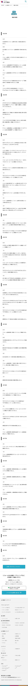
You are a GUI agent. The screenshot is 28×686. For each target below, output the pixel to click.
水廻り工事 (17, 618)
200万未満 (4, 627)
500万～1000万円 (6, 625)
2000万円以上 (5, 622)
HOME (2, 5)
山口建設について (9, 5)
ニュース (3, 648)
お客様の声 (17, 648)
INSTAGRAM (5, 668)
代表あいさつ (18, 633)
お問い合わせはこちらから (13, 566)
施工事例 (3, 615)
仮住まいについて (18, 609)
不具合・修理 (17, 655)
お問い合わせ (4, 655)
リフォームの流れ (5, 609)
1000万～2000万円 (19, 622)
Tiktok (3, 670)
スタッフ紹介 (4, 640)
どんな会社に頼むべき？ (20, 607)
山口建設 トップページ (6, 600)
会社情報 (4, 633)
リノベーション (5, 618)
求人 (16, 642)
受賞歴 (3, 638)
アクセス (3, 642)
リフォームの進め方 (6, 607)
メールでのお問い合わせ (12, 592)
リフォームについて (5, 604)
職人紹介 (17, 640)
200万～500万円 (19, 625)
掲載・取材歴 (17, 638)
